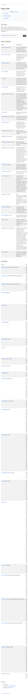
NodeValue (7, 142)
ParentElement (5, 171)
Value (3, 251)
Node (7, 684)
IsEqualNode (4, 409)
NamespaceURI (8, 116)
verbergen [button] (15, 11)
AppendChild (4, 292)
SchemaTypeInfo (5, 215)
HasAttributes (7, 365)
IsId (2, 78)
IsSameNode (4, 434)
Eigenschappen (7, 15)
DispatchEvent (5, 339)
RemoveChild (4, 565)
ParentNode (4, 175)
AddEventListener (5, 267)
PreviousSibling (5, 206)
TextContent (7, 228)
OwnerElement (5, 164)
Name (3, 112)
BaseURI (6, 54)
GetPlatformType (7, 358)
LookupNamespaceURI (6, 472)
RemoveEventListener (6, 575)
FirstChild (4, 71)
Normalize (4, 502)
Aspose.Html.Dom (12, 685)
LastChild (3, 87)
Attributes (6, 47)
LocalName (7, 94)
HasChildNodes (5, 372)
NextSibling (4, 122)
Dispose (3, 347)
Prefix (6, 194)
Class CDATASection (6, 693)
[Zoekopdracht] (13, 5)
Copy (24, 35)
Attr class (6, 13)
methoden (6, 18)
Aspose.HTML (10, 687)
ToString (7, 673)
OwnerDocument (7, 147)
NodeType (7, 136)
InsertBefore (4, 378)
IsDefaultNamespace (6, 401)
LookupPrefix (4, 481)
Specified (3, 219)
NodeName (7, 130)
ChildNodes (4, 63)
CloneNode (4, 305)
